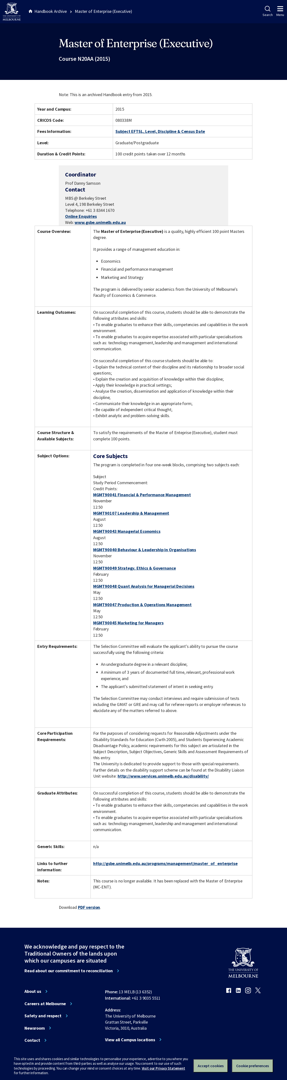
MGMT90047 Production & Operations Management (142, 604)
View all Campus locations (130, 1039)
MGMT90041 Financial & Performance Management (142, 495)
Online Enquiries (81, 216)
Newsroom (34, 1028)
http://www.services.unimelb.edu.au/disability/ (163, 776)
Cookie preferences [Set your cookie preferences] (252, 1065)
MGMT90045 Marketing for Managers (128, 623)
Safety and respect (42, 1016)
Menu (280, 11)
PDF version (89, 907)
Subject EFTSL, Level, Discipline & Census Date (160, 131)
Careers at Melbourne (45, 1003)
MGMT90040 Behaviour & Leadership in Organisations (144, 549)
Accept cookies (211, 1065)
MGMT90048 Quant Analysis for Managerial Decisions (143, 586)
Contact (32, 1040)
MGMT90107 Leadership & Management (131, 513)
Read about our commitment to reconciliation (68, 970)
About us (32, 991)
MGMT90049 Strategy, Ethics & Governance (134, 568)
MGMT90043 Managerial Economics (126, 531)
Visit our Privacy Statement (163, 1068)
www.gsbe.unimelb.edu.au (100, 222)
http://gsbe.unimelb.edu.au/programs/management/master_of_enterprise (165, 863)
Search (267, 11)
